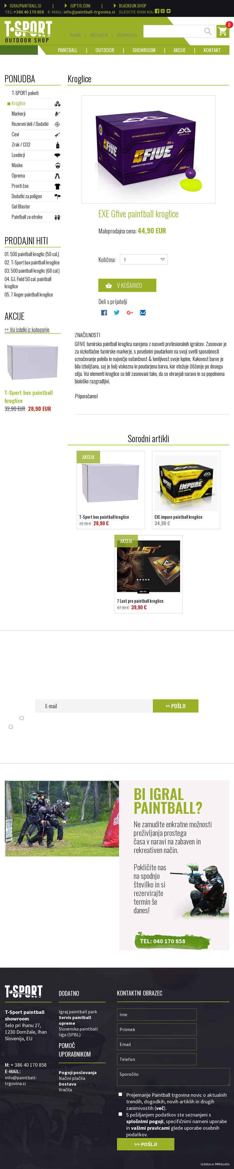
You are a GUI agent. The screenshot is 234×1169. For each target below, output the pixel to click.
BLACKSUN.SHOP (130, 5)
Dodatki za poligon (36, 196)
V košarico (129, 285)
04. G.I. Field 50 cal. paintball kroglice (28, 282)
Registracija (127, 35)
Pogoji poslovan (76, 1072)
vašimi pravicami (185, 727)
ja (95, 1072)
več (210, 718)
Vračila (65, 1089)
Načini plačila (72, 1078)
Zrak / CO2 (36, 145)
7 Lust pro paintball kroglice (148, 604)
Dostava (67, 1084)
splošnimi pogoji (99, 727)
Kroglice (36, 103)
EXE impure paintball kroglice (186, 520)
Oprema (36, 175)
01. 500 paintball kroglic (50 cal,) (32, 253)
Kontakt (208, 50)
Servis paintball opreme (75, 1020)
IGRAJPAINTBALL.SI (23, 5)
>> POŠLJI (176, 706)
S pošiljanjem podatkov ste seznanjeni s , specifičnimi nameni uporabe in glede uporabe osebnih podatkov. (120, 729)
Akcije (175, 50)
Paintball (67, 50)
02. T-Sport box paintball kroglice (32, 262)
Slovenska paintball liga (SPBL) (78, 1031)
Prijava (75, 35)
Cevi (36, 134)
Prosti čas (36, 186)
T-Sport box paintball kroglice (110, 520)
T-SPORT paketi (36, 93)
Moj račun (99, 35)
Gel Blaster (36, 206)
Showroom (139, 50)
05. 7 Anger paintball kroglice (29, 294)
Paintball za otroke (36, 217)
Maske (36, 165)
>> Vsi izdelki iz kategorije (27, 329)
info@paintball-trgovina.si (89, 12)
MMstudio (222, 1164)
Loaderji (36, 155)
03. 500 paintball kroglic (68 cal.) (32, 270)
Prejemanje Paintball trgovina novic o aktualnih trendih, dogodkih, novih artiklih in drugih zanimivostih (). (120, 718)
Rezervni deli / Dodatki (36, 124)
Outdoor (100, 50)
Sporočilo (173, 1077)
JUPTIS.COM (77, 5)
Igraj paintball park (78, 1011)
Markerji (36, 114)
